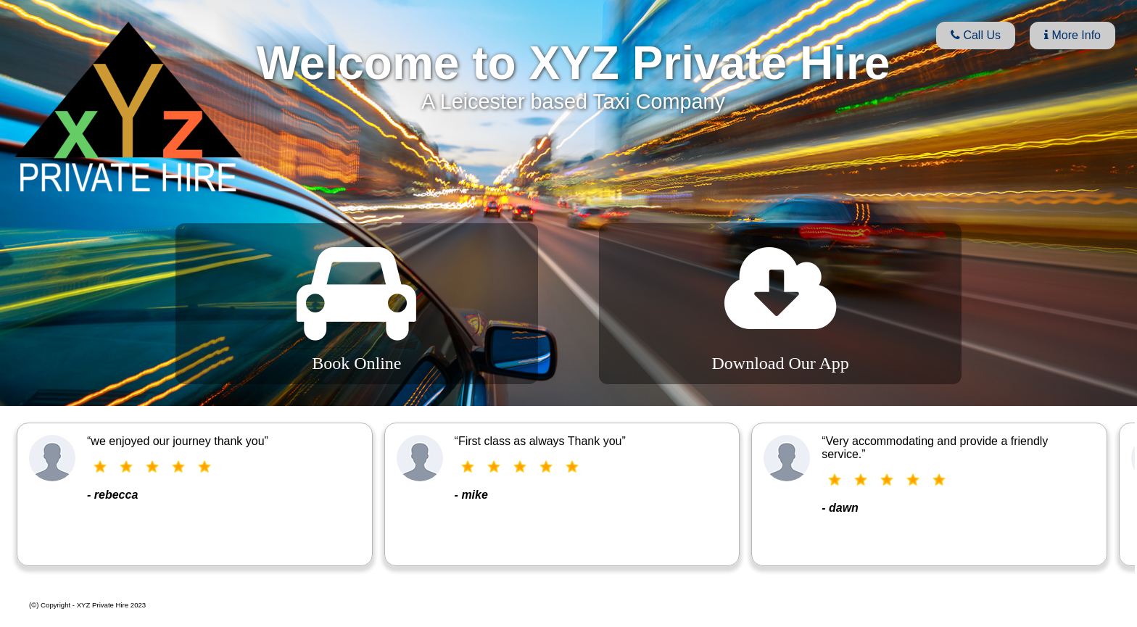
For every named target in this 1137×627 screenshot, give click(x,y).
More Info (1072, 35)
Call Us (976, 35)
